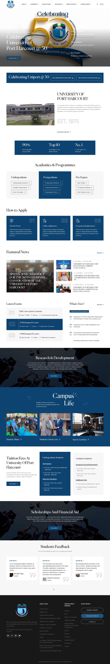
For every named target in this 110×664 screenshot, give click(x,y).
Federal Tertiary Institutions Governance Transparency (71, 625)
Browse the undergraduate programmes (83, 34)
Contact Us (92, 622)
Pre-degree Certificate (84, 188)
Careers (66, 646)
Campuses (67, 637)
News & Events (71, 4)
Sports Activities (81, 440)
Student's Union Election (47, 621)
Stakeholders (85, 4)
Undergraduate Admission (21, 183)
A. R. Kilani (14, 271)
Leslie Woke (79, 273)
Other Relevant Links (84, 192)
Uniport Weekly (44, 631)
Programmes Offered (52, 188)
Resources (58, 4)
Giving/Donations (69, 640)
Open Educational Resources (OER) (50, 618)
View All (100, 253)
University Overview (64, 132)
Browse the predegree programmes (81, 56)
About (24, 4)
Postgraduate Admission (53, 183)
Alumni (66, 630)
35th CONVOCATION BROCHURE (89, 78)
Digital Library (44, 612)
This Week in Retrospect (47, 634)
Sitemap (66, 634)
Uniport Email (44, 609)
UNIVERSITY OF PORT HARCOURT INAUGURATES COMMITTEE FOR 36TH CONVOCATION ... (85, 289)
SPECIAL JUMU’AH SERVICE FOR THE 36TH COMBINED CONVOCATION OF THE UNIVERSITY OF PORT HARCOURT (27, 281)
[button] (53, 589)
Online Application (50, 226)
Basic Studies (82, 183)
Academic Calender (92, 610)
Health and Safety (69, 620)
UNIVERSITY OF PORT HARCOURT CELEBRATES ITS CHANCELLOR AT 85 (87, 278)
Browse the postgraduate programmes (82, 45)
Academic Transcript (46, 628)
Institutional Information (47, 615)
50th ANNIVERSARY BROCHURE (62, 78)
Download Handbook (92, 616)
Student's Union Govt (50, 439)
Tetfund (66, 611)
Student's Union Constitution (48, 624)
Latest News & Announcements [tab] (79, 311)
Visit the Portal (15, 226)
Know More (55, 376)
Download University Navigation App (50, 651)
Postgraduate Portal (52, 192)
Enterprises (67, 643)
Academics (34, 4)
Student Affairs (14, 439)
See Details (13, 484)
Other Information (19, 192)
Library (42, 637)
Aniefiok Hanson (79, 284)
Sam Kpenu (78, 261)
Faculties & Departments (21, 188)
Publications (46, 4)
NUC (65, 614)
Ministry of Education (70, 617)
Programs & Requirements (85, 226)
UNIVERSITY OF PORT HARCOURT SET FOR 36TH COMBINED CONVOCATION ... (85, 266)
